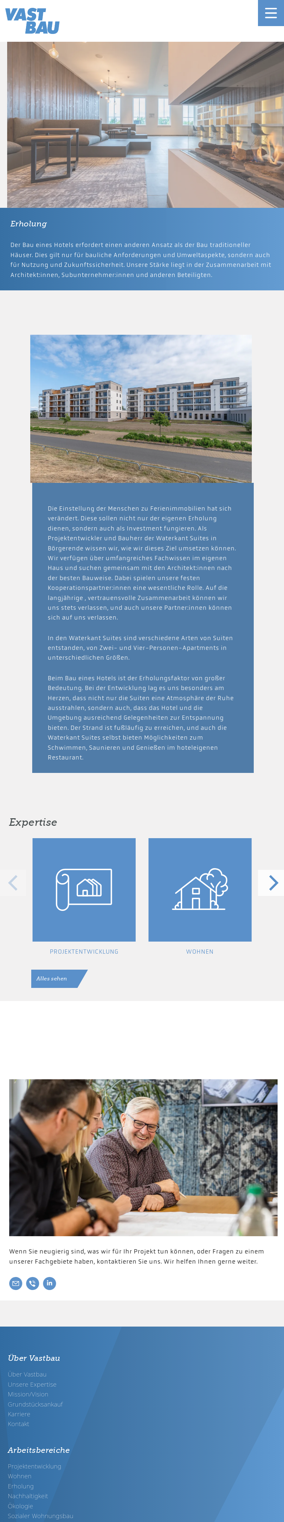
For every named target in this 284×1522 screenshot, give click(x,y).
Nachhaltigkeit (28, 1495)
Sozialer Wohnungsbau (41, 1515)
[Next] (271, 883)
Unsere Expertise (32, 1384)
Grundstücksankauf (35, 1404)
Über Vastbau (27, 1374)
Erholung (21, 1486)
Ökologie (20, 1505)
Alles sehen (51, 979)
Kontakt (18, 1423)
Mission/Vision (28, 1394)
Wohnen (20, 1475)
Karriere (19, 1413)
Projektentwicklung (34, 1466)
